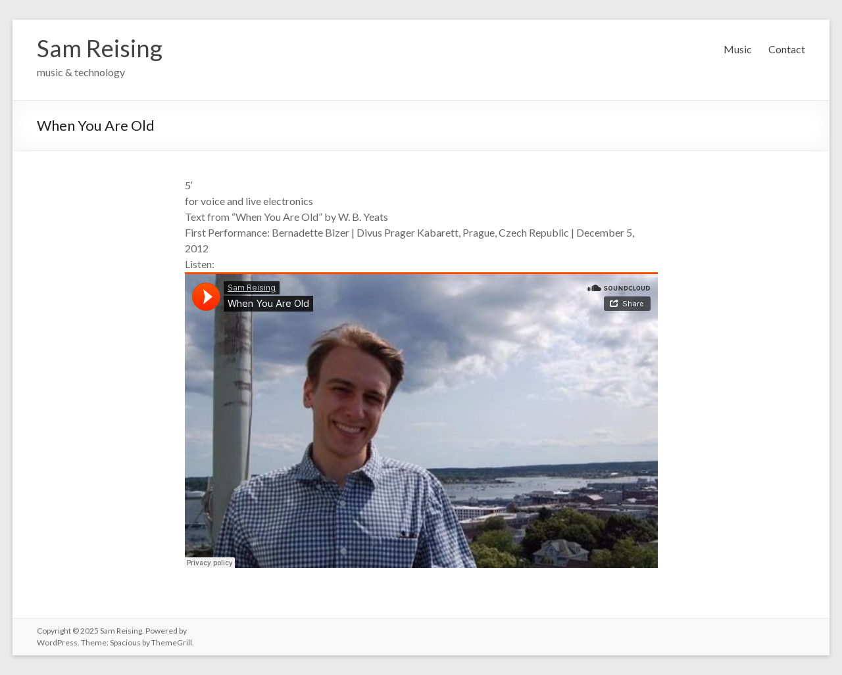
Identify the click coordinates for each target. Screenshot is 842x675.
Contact (786, 49)
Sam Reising (99, 48)
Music (738, 49)
